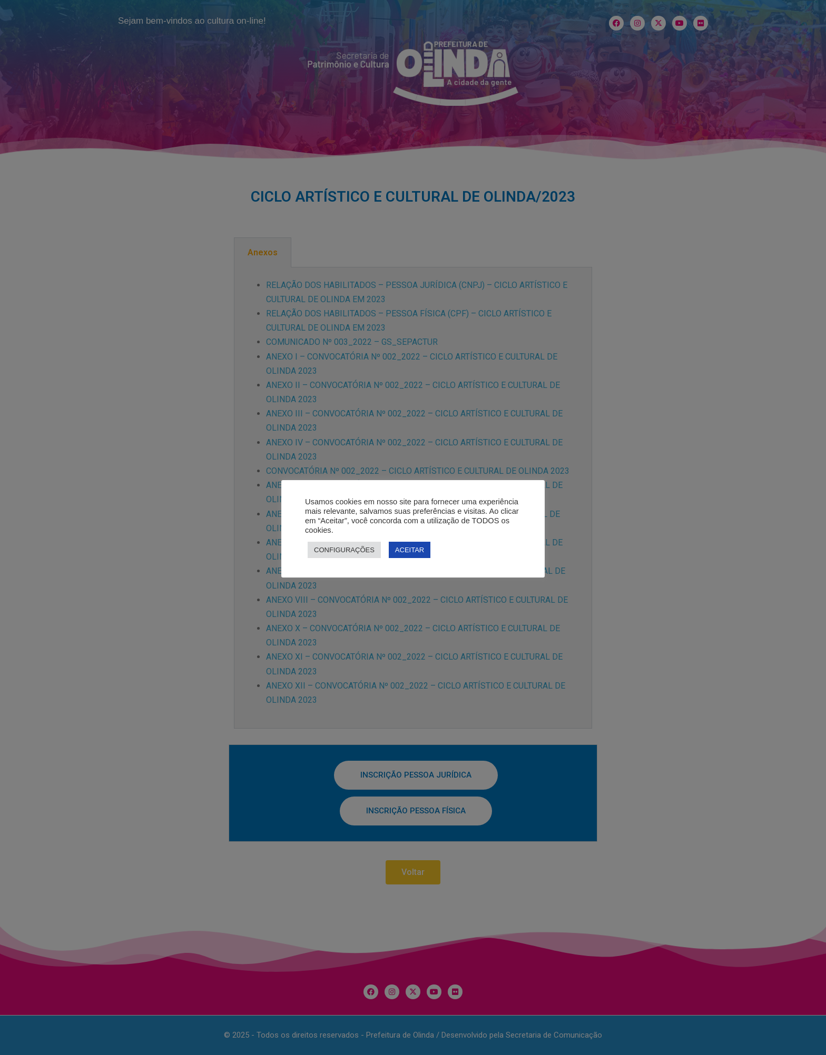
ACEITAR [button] (409, 550)
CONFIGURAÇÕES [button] (344, 550)
